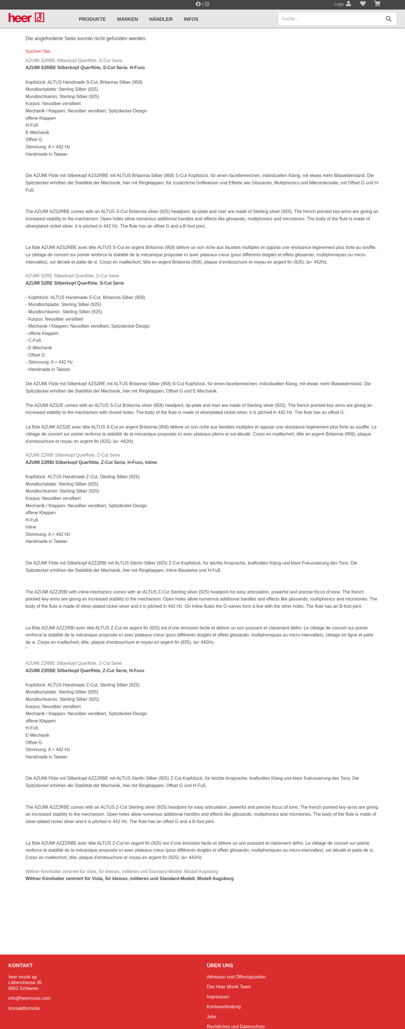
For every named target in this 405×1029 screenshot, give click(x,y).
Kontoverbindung (224, 1006)
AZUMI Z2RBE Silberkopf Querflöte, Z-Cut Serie (74, 663)
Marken (127, 19)
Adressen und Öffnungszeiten (236, 976)
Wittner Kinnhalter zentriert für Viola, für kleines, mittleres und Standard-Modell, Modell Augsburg (122, 871)
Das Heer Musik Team (229, 986)
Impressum (218, 996)
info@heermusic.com (29, 998)
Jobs (211, 1016)
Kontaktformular (24, 1008)
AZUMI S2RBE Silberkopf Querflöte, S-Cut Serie (74, 60)
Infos (191, 19)
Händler (160, 19)
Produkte (92, 19)
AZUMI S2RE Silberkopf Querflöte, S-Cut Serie (72, 275)
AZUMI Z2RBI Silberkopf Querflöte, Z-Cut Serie (73, 455)
